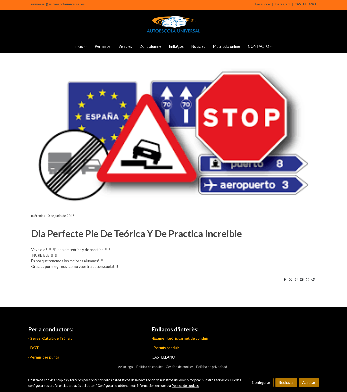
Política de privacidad (211, 367)
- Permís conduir (165, 347)
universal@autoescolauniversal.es (58, 4)
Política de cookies (149, 367)
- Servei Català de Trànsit (50, 338)
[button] (80, 46)
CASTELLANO (305, 4)
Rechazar (286, 382)
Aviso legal (125, 367)
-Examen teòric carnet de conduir (180, 338)
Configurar (261, 382)
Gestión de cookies (180, 367)
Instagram (282, 4)
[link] (173, 25)
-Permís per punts (43, 357)
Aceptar (309, 382)
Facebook (263, 4)
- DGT (33, 347)
